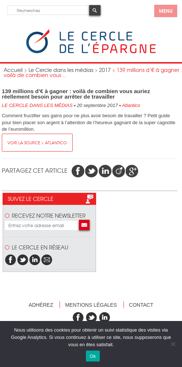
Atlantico (131, 105)
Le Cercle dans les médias (61, 69)
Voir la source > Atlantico (37, 142)
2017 (105, 69)
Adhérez (41, 305)
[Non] (173, 344)
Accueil (13, 69)
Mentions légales (91, 305)
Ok (93, 356)
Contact (141, 305)
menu (165, 10)
